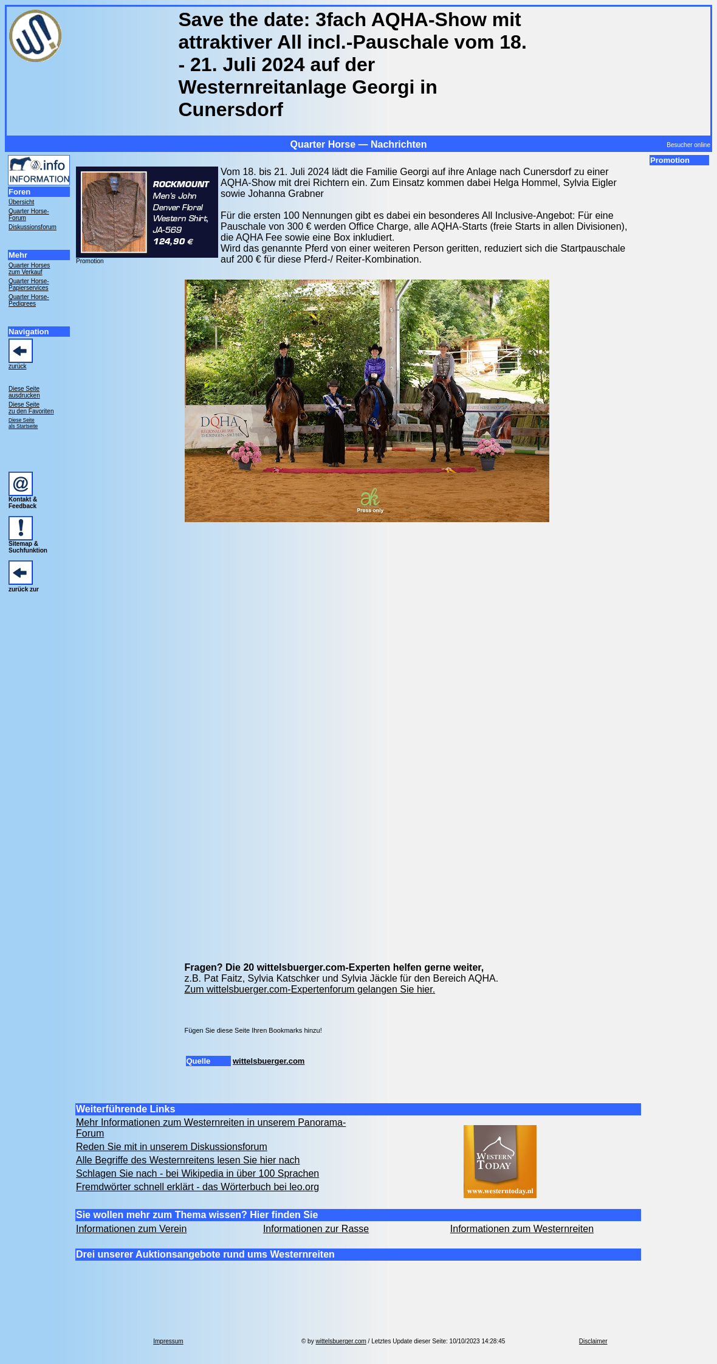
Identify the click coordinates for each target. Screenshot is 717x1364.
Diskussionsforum (33, 227)
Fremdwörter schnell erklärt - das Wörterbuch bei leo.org (197, 1187)
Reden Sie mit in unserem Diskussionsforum (171, 1147)
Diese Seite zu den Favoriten (31, 408)
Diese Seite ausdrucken (24, 392)
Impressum (168, 1341)
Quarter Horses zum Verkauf (29, 268)
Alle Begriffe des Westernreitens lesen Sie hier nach (188, 1160)
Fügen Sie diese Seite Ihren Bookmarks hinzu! (253, 1030)
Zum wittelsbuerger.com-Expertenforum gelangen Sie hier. (310, 989)
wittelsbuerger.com (268, 1061)
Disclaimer (593, 1341)
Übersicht (21, 202)
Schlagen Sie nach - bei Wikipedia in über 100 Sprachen (197, 1173)
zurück (17, 366)
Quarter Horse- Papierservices (29, 284)
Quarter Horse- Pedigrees (29, 300)
